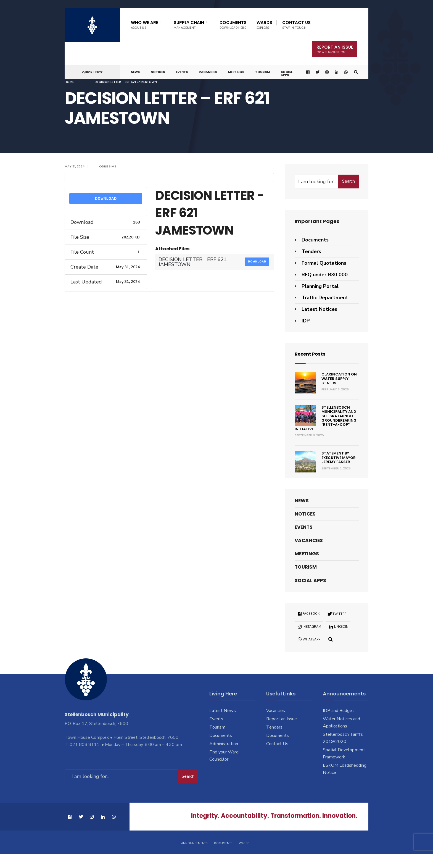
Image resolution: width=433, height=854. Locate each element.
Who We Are (144, 25)
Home (69, 82)
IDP (306, 320)
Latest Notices (319, 309)
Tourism (262, 72)
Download (106, 198)
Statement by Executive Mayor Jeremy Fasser (338, 457)
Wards (264, 25)
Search (348, 181)
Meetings (236, 72)
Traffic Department (325, 297)
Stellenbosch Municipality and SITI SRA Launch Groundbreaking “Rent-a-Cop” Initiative (326, 418)
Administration (223, 744)
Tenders (311, 251)
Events (182, 72)
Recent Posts (312, 353)
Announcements (194, 842)
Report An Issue (334, 49)
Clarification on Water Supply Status (339, 378)
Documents (233, 25)
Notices (158, 72)
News (135, 72)
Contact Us (296, 25)
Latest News (222, 711)
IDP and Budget (338, 711)
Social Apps (286, 73)
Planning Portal (320, 286)
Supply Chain (189, 25)
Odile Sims (107, 166)
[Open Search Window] (355, 72)
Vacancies (208, 72)
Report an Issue (281, 719)
